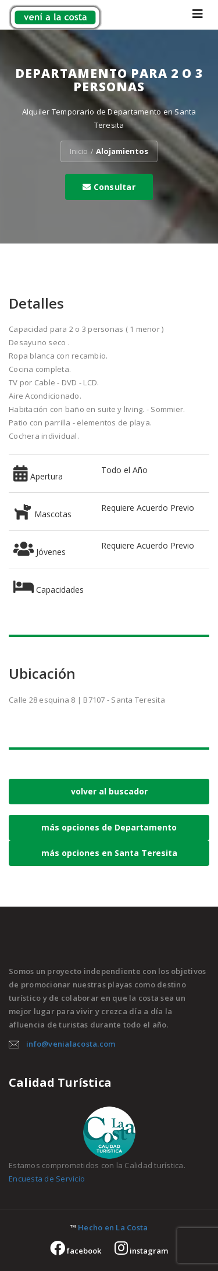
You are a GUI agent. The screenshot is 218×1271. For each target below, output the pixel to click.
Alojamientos (122, 151)
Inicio (79, 151)
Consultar (109, 186)
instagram (141, 1250)
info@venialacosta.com (70, 1044)
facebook (75, 1250)
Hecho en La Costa (113, 1227)
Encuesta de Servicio (47, 1178)
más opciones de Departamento (109, 827)
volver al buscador (109, 791)
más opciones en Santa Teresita (109, 852)
